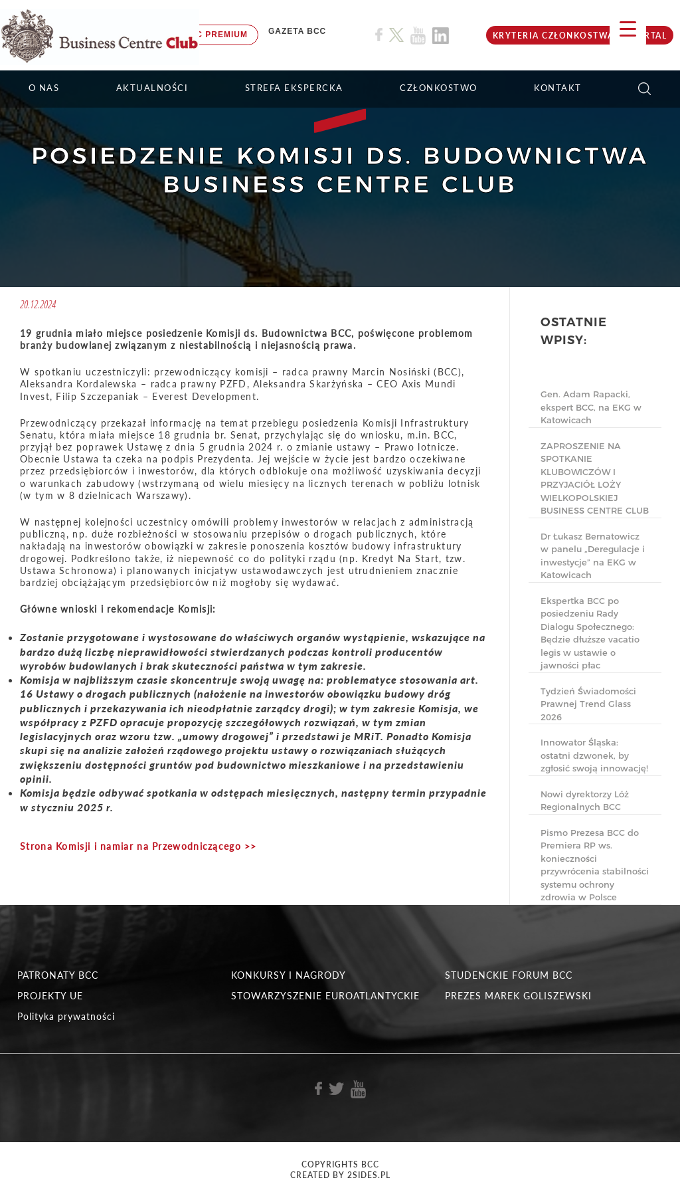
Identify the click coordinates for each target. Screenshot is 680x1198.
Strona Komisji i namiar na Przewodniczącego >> (138, 846)
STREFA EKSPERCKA (294, 87)
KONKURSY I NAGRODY (288, 975)
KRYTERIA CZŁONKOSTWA (553, 36)
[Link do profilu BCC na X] (396, 35)
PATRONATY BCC (57, 975)
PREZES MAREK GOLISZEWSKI (518, 995)
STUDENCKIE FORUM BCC (508, 975)
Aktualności (152, 87)
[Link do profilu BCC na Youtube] (418, 36)
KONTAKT (558, 87)
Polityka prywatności (66, 1016)
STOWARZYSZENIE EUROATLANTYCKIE (325, 995)
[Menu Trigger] (628, 28)
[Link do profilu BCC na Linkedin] (440, 35)
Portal (649, 36)
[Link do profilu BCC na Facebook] (379, 35)
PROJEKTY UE (50, 995)
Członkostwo (438, 87)
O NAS (44, 87)
